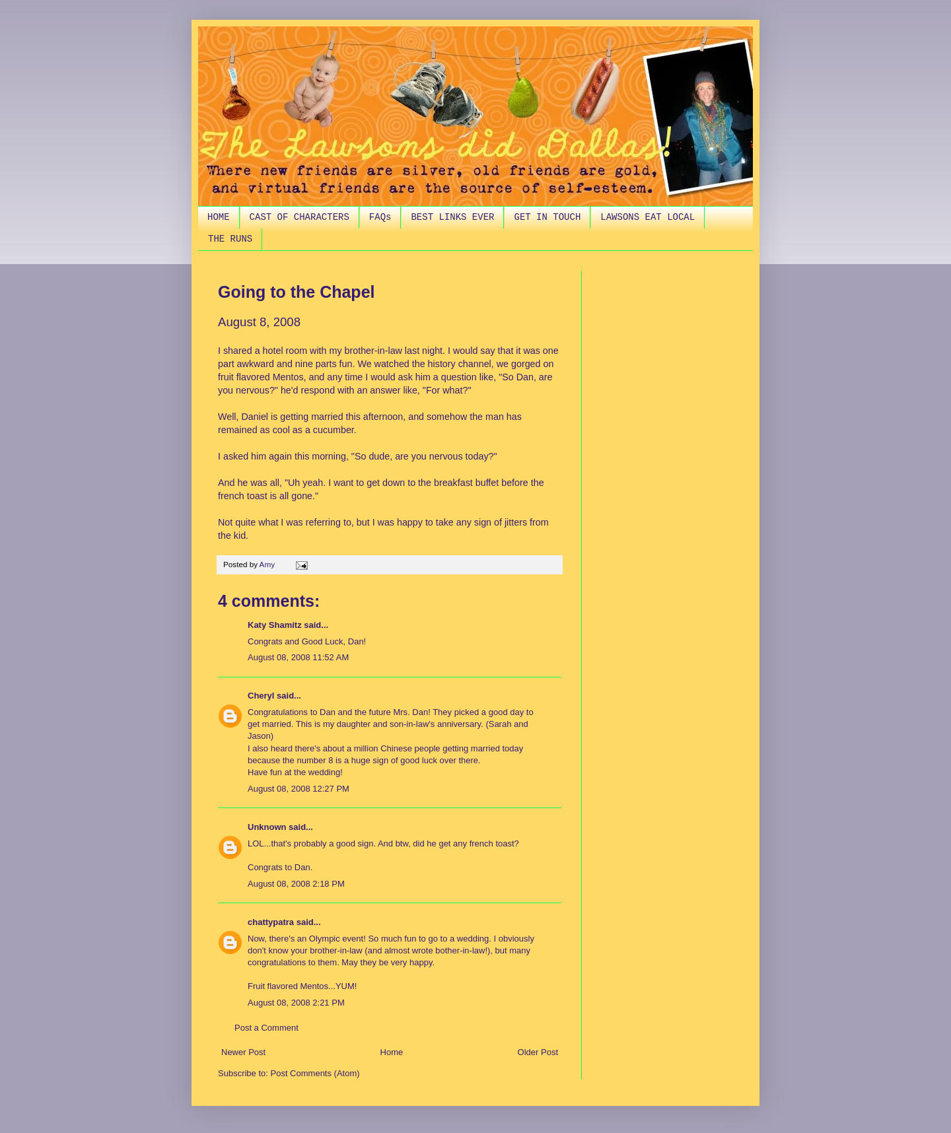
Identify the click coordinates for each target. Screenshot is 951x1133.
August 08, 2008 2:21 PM (296, 1003)
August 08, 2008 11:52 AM (298, 657)
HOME (218, 217)
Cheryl (261, 696)
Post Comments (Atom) (315, 1073)
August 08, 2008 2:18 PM (296, 884)
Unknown (267, 827)
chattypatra (271, 922)
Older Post (538, 1052)
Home (392, 1052)
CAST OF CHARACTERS (299, 217)
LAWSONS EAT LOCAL (647, 217)
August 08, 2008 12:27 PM (298, 789)
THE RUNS (230, 239)
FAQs (380, 217)
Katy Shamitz (275, 625)
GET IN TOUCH (547, 217)
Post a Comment (266, 1028)
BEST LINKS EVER (452, 217)
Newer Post (243, 1052)
